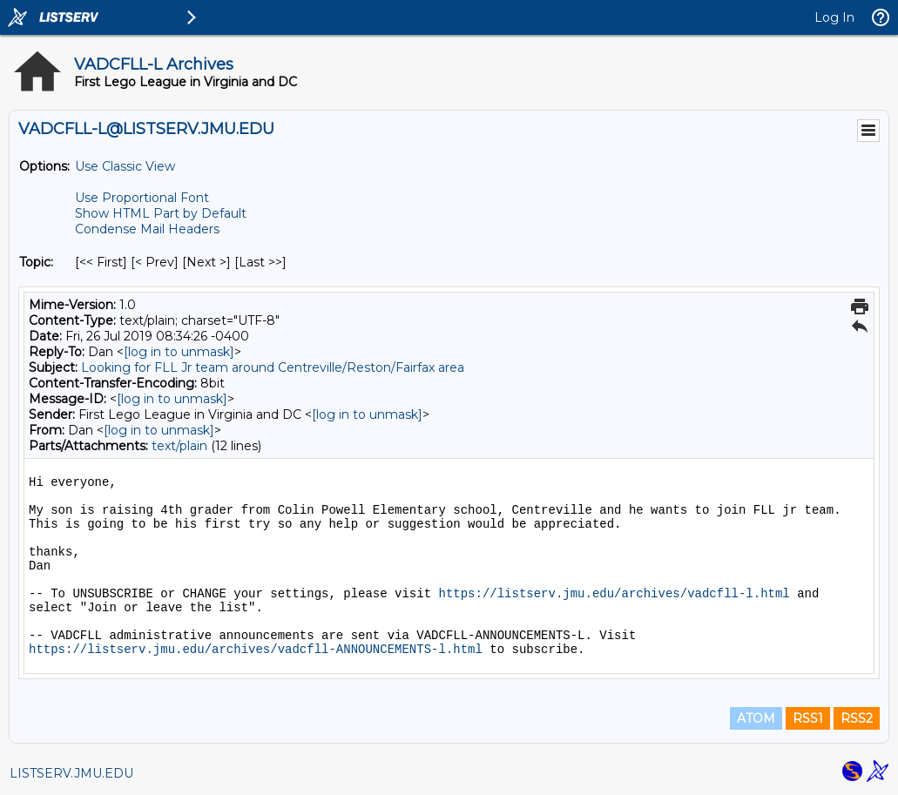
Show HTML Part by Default (160, 213)
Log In (834, 17)
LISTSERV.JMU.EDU (71, 773)
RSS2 (857, 718)
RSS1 (808, 718)
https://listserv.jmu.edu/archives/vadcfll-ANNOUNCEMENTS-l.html (256, 650)
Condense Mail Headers (147, 229)
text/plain (179, 446)
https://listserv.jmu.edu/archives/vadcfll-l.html (613, 594)
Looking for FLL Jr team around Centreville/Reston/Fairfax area (272, 367)
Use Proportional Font (142, 197)
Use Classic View (125, 166)
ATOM (756, 718)
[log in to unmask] (179, 352)
